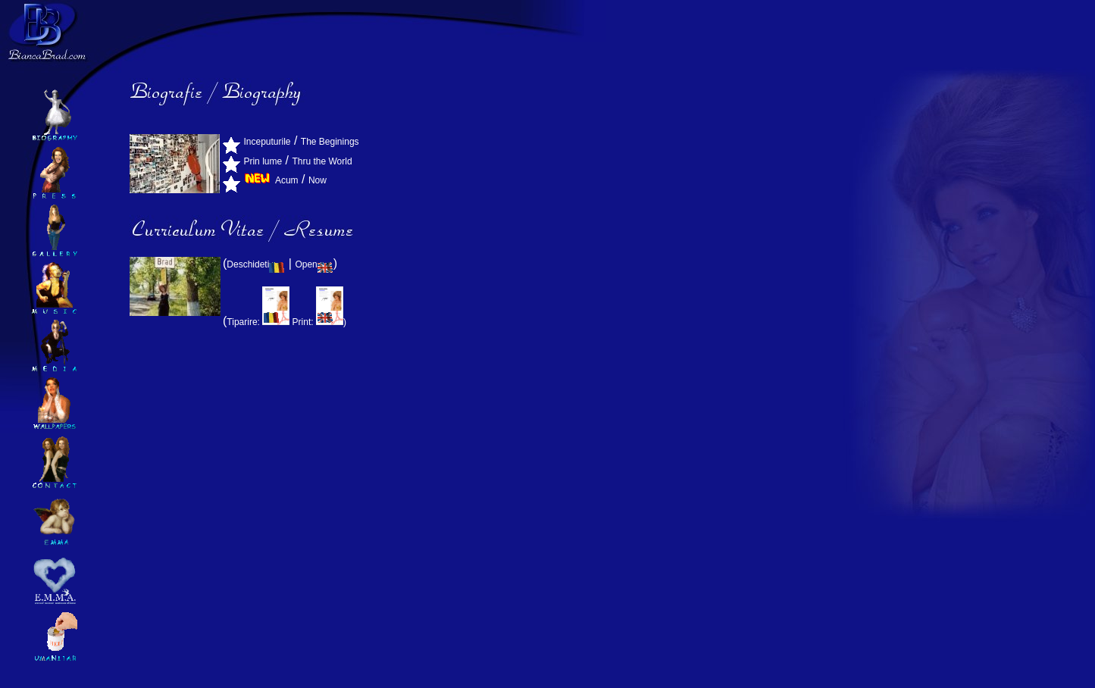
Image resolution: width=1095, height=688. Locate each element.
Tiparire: (259, 322)
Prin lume (262, 161)
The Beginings (330, 141)
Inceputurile (266, 141)
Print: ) (319, 322)
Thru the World (322, 161)
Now (317, 180)
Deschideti (256, 264)
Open (314, 264)
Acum (287, 180)
